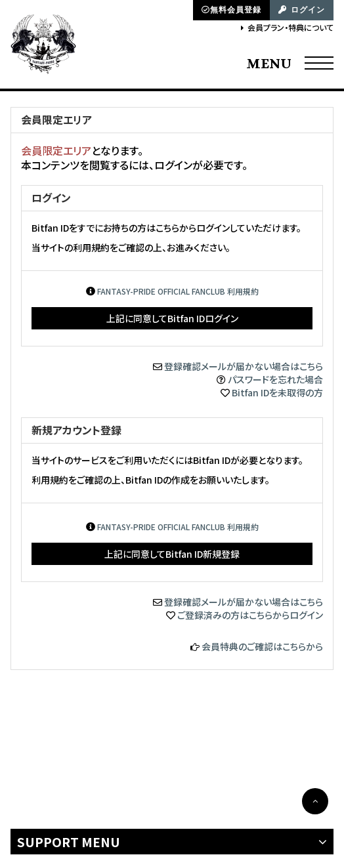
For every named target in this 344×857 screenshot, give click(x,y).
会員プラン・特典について (290, 27)
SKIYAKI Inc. (261, 776)
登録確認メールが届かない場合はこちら (243, 366)
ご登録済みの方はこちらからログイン (250, 614)
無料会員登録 (231, 10)
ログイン (301, 10)
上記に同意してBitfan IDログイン (172, 318)
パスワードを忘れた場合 (275, 379)
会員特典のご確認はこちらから (262, 646)
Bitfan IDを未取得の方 (277, 392)
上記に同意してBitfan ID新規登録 (172, 553)
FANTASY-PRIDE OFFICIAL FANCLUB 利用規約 (178, 291)
